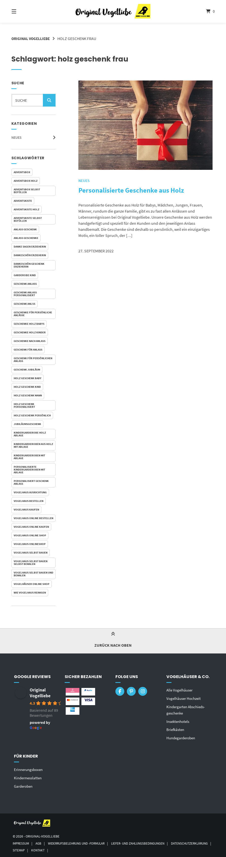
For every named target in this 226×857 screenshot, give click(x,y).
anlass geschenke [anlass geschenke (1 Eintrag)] (26, 238)
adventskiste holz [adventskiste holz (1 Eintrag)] (26, 209)
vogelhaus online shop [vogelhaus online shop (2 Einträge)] (30, 535)
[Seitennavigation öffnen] (22, 11)
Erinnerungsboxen (30, 767)
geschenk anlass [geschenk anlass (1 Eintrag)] (25, 283)
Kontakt (87, 848)
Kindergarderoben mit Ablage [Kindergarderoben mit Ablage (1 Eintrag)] (29, 457)
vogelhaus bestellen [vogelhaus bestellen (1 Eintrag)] (28, 501)
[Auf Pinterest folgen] (131, 691)
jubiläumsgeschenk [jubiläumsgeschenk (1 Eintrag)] (27, 424)
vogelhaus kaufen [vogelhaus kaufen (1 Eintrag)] (26, 509)
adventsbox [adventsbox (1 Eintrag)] (22, 172)
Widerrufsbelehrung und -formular (81, 841)
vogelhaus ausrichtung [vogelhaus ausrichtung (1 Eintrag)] (30, 492)
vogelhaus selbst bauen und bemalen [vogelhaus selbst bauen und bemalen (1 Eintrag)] (33, 574)
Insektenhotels (179, 720)
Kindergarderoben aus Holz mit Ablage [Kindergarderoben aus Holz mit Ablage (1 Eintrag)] (33, 445)
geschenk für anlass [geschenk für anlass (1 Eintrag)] (28, 349)
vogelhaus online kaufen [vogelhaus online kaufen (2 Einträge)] (31, 526)
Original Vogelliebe (31, 38)
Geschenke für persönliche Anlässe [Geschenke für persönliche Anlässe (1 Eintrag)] (33, 314)
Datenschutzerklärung (33, 848)
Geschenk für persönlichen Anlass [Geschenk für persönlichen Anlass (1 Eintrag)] (33, 359)
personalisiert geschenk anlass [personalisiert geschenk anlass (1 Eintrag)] (31, 482)
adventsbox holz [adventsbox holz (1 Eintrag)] (26, 180)
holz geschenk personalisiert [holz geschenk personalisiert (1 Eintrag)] (24, 405)
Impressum (21, 841)
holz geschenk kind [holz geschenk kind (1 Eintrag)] (27, 387)
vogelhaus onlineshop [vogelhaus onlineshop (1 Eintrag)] (30, 544)
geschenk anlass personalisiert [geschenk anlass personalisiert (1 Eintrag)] (25, 294)
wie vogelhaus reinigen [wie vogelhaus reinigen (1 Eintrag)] (30, 592)
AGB (40, 841)
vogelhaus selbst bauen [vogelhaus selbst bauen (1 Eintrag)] (30, 552)
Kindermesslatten (29, 776)
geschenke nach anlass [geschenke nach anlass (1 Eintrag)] (29, 341)
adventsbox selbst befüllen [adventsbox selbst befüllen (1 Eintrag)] (27, 191)
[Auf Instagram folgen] (142, 691)
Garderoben (24, 784)
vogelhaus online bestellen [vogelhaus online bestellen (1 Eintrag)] (33, 518)
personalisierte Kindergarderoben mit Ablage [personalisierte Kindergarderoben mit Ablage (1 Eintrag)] (29, 469)
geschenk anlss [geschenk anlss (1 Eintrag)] (24, 303)
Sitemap (66, 848)
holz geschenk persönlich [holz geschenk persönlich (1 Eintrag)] (32, 415)
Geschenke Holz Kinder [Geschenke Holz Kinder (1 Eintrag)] (30, 332)
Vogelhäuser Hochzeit (184, 698)
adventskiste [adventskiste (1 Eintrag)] (23, 200)
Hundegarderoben (182, 736)
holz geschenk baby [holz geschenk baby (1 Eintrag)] (27, 378)
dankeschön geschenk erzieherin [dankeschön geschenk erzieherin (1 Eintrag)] (29, 265)
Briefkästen (176, 728)
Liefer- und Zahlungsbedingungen (148, 841)
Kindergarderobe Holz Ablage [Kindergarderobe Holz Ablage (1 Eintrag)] (30, 434)
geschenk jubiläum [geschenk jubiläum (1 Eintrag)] (27, 369)
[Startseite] (113, 11)
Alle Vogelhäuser (180, 689)
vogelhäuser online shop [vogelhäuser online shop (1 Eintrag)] (31, 584)
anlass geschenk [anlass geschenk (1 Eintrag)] (25, 229)
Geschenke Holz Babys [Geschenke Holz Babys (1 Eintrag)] (29, 323)
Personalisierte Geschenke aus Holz (141, 190)
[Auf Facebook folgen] (119, 691)
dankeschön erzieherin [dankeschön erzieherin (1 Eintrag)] (30, 255)
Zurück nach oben (113, 641)
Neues (16, 137)
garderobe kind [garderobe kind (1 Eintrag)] (25, 275)
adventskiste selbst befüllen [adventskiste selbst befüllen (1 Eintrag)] (28, 219)
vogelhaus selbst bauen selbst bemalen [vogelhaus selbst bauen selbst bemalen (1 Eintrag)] (30, 562)
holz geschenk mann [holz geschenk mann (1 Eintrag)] (28, 395)
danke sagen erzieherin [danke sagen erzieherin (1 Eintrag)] (30, 246)
